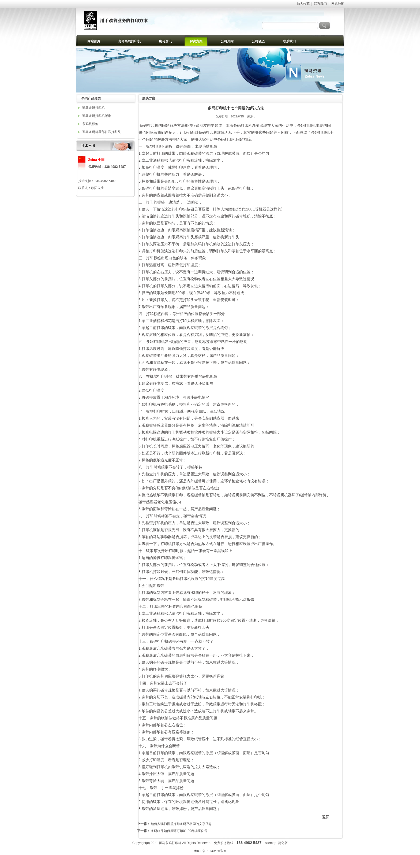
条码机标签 (90, 124)
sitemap (270, 843)
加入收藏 (303, 4)
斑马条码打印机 (93, 108)
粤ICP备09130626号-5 (210, 851)
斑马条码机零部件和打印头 (101, 132)
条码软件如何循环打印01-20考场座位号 (179, 831)
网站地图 (337, 4)
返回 (325, 817)
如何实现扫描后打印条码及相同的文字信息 (181, 824)
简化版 (283, 843)
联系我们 (320, 4)
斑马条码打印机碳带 (96, 116)
